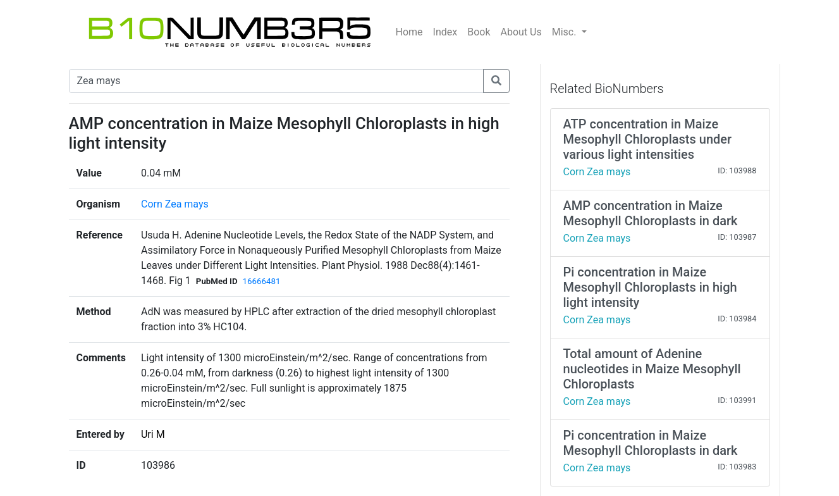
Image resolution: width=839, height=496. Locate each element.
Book (478, 32)
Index (445, 32)
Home (409, 32)
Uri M (153, 434)
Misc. (565, 32)
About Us (521, 32)
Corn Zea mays (175, 204)
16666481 (262, 281)
